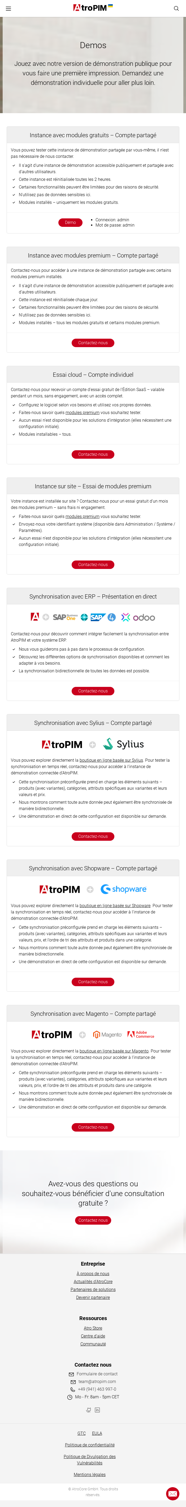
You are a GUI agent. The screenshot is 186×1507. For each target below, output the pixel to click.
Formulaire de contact (97, 1373)
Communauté (93, 1344)
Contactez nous (93, 1220)
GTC (81, 1433)
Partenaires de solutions (93, 1289)
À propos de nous (93, 1273)
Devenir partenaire (93, 1297)
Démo (70, 222)
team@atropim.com (97, 1381)
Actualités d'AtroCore (93, 1281)
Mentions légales (90, 1474)
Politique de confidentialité (90, 1445)
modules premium (83, 412)
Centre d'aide (93, 1336)
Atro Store (93, 1328)
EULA (97, 1433)
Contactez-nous (93, 342)
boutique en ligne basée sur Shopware (115, 905)
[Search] (176, 8)
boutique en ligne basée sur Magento (114, 1051)
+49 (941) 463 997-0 (97, 1389)
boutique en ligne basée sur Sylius (111, 760)
